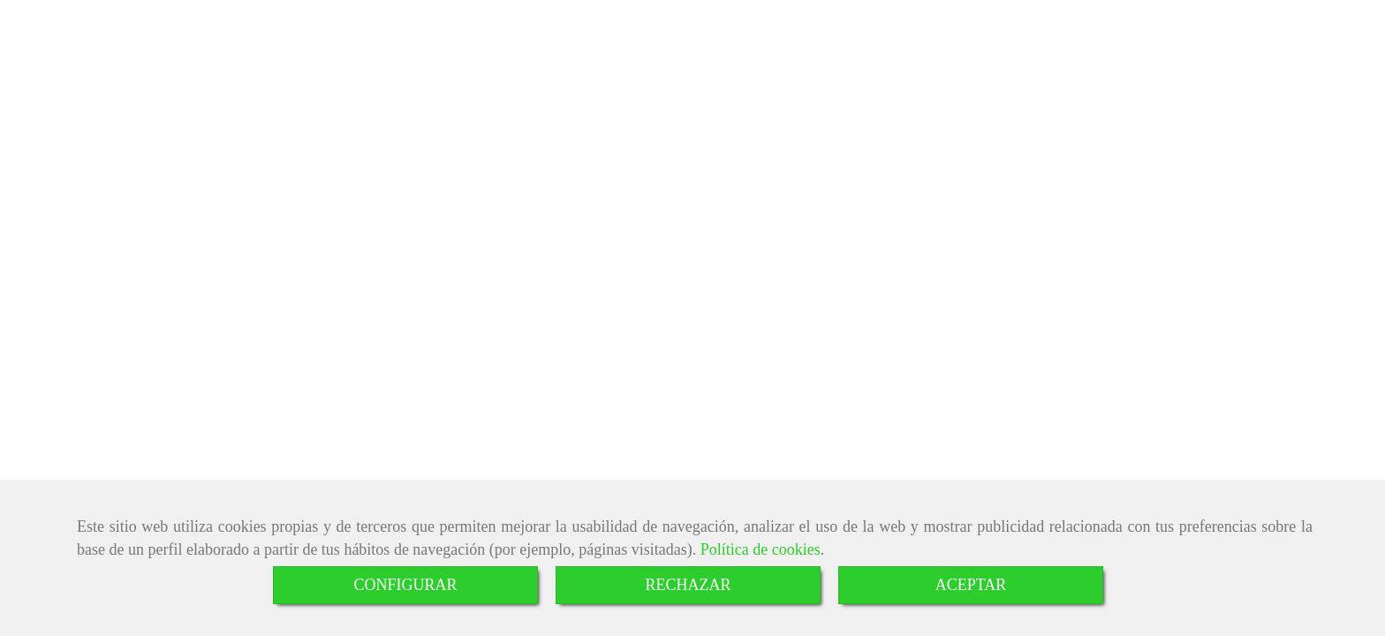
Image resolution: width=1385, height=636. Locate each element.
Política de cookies (760, 549)
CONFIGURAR (405, 585)
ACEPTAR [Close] (971, 585)
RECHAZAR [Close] (687, 585)
